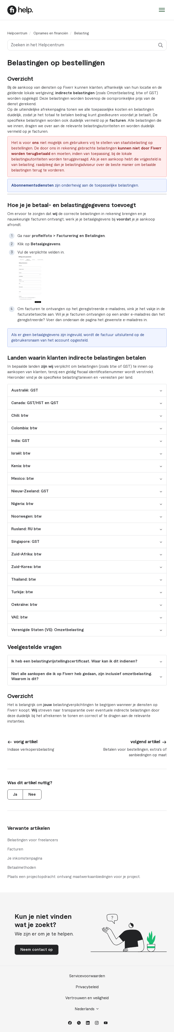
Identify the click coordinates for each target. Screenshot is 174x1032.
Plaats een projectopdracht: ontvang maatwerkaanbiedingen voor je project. (73, 877)
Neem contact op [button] (36, 950)
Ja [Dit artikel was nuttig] (15, 794)
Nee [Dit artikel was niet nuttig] (32, 794)
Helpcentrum (17, 33)
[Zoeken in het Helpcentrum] (87, 45)
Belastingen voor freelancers (32, 840)
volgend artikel (145, 742)
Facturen (15, 849)
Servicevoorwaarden (87, 976)
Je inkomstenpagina (24, 858)
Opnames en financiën (50, 33)
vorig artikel (26, 742)
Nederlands (87, 1009)
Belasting (81, 33)
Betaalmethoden (21, 867)
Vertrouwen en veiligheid (87, 998)
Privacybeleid (87, 987)
